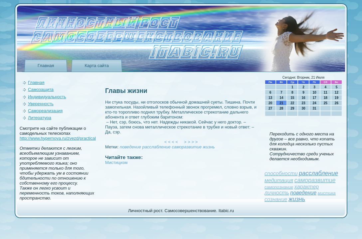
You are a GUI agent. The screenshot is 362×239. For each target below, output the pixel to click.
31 (314, 108)
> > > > (191, 141)
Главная (46, 65)
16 (303, 98)
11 (325, 92)
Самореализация (45, 110)
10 (314, 92)
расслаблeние (156, 146)
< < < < (171, 141)
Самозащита (41, 89)
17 (314, 98)
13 (270, 98)
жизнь (209, 146)
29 (292, 108)
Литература (39, 117)
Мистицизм (116, 162)
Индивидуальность (47, 96)
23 (303, 103)
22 (292, 103)
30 (303, 108)
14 (281, 98)
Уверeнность (41, 103)
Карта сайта (96, 65)
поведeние (130, 146)
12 (336, 92)
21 (281, 103)
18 (325, 98)
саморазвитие (186, 146)
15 (292, 98)
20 (270, 103)
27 (270, 108)
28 (281, 108)
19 (336, 98)
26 (336, 103)
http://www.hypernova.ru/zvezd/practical (58, 138)
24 (314, 103)
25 (325, 103)
